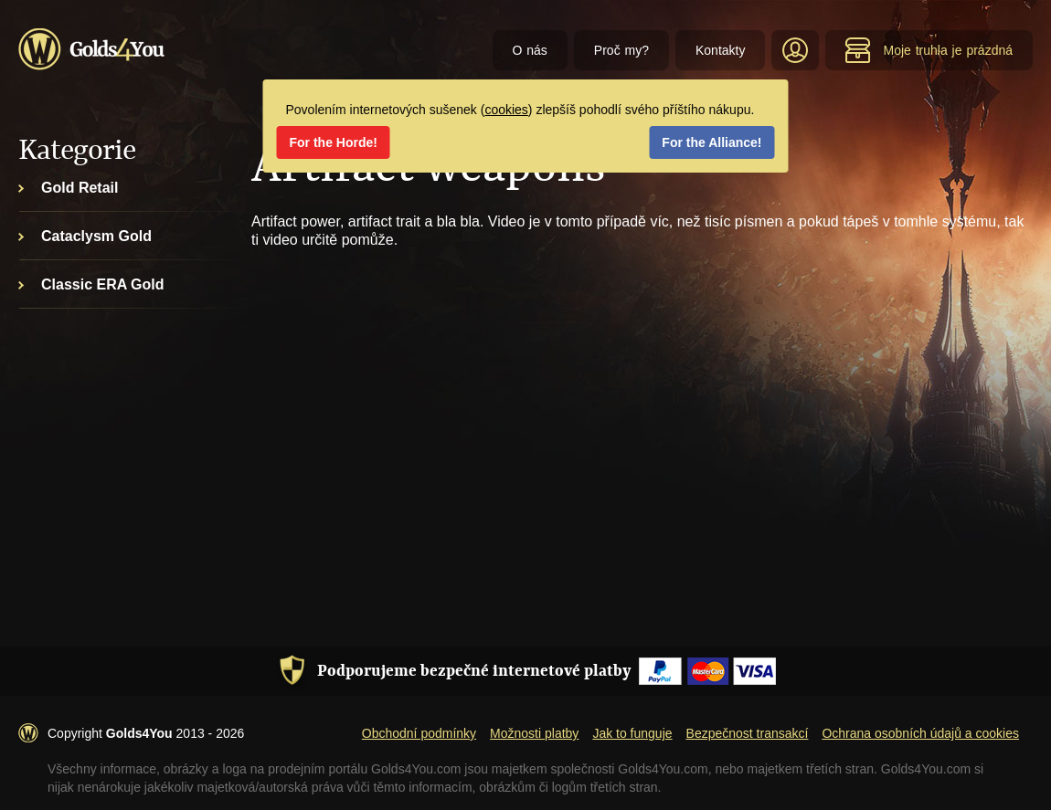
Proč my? (621, 50)
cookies (505, 109)
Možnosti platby (534, 733)
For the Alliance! (711, 142)
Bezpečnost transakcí (747, 733)
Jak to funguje (632, 733)
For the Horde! (333, 142)
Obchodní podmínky (419, 733)
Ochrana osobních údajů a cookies (920, 733)
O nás (530, 50)
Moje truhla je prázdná (928, 50)
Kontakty (720, 50)
